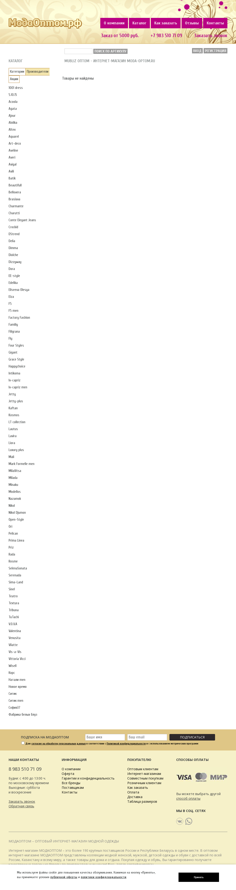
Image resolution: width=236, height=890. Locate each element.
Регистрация (215, 51)
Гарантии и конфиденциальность (88, 778)
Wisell (13, 666)
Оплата (133, 792)
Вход (197, 51)
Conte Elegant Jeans (22, 220)
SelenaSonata (18, 568)
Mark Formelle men (21, 464)
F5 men (13, 311)
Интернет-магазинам (144, 773)
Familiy (13, 325)
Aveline (13, 151)
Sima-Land (16, 582)
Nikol (12, 506)
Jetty (12, 394)
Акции (14, 79)
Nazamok (15, 499)
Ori (10, 527)
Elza (11, 297)
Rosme (13, 561)
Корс (12, 673)
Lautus (13, 429)
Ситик (13, 694)
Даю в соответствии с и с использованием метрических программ (111, 743)
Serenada (15, 575)
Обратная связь (21, 806)
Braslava (14, 199)
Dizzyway (15, 262)
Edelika (13, 283)
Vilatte (13, 645)
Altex (12, 130)
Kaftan (13, 408)
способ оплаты (188, 798)
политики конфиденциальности (103, 877)
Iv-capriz (14, 380)
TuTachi (14, 617)
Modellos (15, 492)
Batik (12, 178)
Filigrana (14, 332)
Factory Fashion (19, 318)
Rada (12, 554)
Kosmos (14, 415)
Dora (12, 269)
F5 (10, 304)
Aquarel (14, 137)
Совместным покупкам (145, 778)
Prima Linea (16, 540)
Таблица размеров (142, 801)
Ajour (12, 116)
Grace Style (16, 359)
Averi (12, 157)
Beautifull (15, 185)
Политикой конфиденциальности (126, 743)
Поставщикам (73, 787)
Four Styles (16, 346)
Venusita (14, 638)
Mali (11, 457)
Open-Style (16, 520)
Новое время (18, 687)
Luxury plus (16, 450)
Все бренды (71, 783)
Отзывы (192, 23)
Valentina (15, 631)
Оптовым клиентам (142, 769)
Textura (14, 603)
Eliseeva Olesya (19, 290)
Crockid (13, 227)
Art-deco (15, 144)
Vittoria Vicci (17, 659)
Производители (37, 72)
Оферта (68, 773)
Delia (12, 241)
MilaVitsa (15, 471)
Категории (17, 72)
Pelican (13, 534)
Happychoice (17, 366)
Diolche (13, 255)
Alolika (13, 123)
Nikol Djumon (17, 513)
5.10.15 (13, 95)
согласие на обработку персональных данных (58, 743)
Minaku (13, 485)
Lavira (13, 436)
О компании (114, 23)
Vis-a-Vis (15, 652)
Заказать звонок (210, 35)
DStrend (14, 234)
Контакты (215, 23)
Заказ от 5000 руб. (119, 35)
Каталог (139, 23)
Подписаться (192, 737)
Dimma (13, 248)
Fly (10, 339)
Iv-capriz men (18, 387)
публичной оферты (63, 877)
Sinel (12, 589)
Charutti (14, 213)
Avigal (13, 164)
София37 (14, 708)
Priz (11, 547)
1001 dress (16, 88)
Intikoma (14, 373)
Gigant (13, 352)
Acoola (13, 102)
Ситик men (16, 701)
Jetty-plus (16, 401)
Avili (11, 171)
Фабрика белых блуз (23, 715)
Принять (199, 877)
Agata (13, 109)
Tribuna (14, 610)
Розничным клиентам (144, 783)
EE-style (14, 276)
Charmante (16, 206)
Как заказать (165, 23)
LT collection (17, 422)
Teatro (13, 596)
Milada (13, 478)
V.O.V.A (13, 624)
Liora (12, 443)
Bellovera (15, 192)
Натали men (17, 680)
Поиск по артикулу (110, 51)
